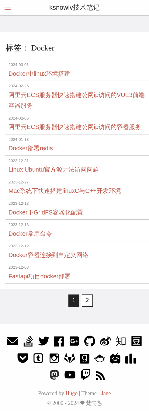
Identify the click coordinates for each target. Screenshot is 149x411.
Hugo (71, 393)
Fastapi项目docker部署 (40, 276)
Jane (106, 393)
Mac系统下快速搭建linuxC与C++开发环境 (65, 190)
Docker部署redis (31, 148)
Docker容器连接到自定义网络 (48, 255)
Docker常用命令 (30, 233)
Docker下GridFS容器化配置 (46, 212)
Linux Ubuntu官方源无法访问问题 (54, 169)
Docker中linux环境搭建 (39, 73)
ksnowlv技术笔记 (74, 7)
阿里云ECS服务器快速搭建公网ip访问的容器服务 (75, 127)
